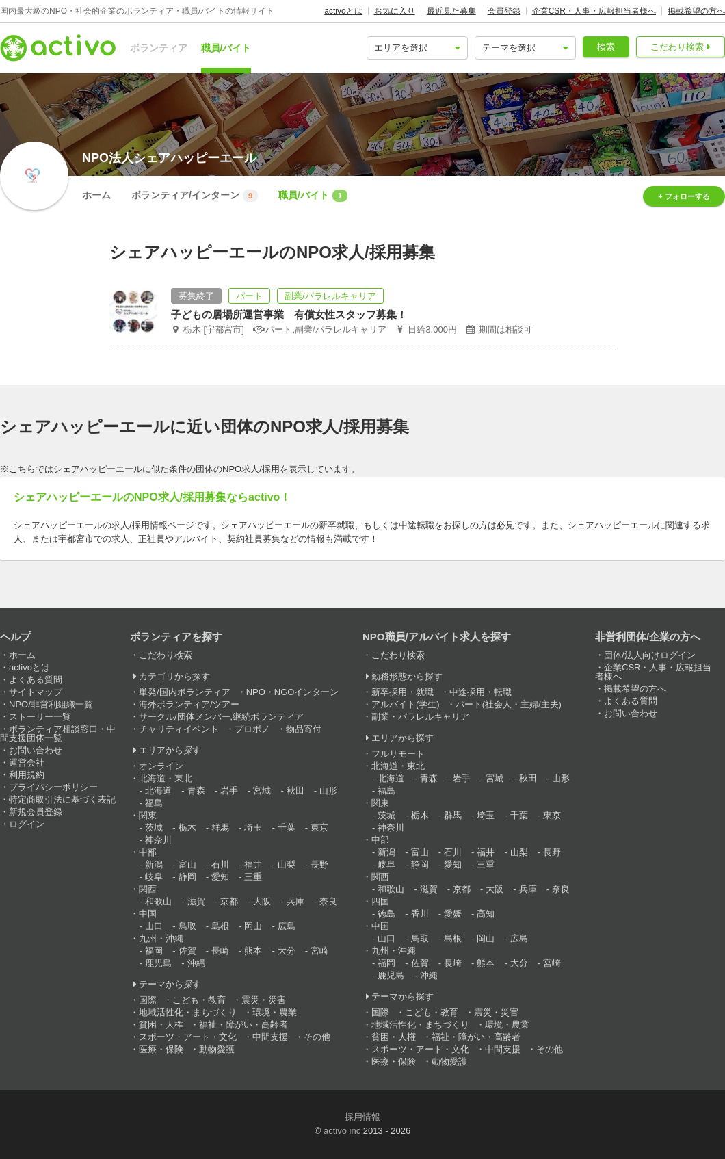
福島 (154, 803)
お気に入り (394, 11)
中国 (148, 914)
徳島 (386, 914)
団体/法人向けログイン (650, 655)
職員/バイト (226, 47)
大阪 (262, 901)
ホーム (96, 195)
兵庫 (295, 901)
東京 (319, 827)
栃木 (187, 827)
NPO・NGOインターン (292, 692)
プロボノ (252, 729)
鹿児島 (158, 963)
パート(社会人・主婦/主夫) (509, 704)
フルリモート (398, 753)
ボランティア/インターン (194, 196)
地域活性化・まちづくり (188, 1012)
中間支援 (270, 1037)
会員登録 (504, 11)
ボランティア (158, 47)
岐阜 (154, 877)
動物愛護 (217, 1049)
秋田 (295, 790)
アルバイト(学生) (405, 704)
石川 (220, 864)
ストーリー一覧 (40, 717)
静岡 (187, 877)
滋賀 (196, 901)
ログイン (26, 824)
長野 (319, 864)
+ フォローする (683, 196)
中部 (148, 852)
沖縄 (196, 963)
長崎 (220, 951)
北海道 (158, 790)
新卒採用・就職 (402, 692)
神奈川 (158, 840)
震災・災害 (263, 1000)
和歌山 (158, 901)
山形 (328, 790)
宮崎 (319, 951)
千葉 (286, 827)
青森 (196, 790)
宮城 (262, 790)
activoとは (343, 11)
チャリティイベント (179, 729)
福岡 (154, 951)
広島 (286, 926)
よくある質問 (35, 680)
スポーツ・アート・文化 (188, 1037)
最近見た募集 (451, 11)
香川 (420, 914)
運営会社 (26, 762)
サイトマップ (35, 692)
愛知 (220, 877)
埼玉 (253, 827)
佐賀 (187, 951)
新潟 (154, 864)
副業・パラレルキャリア (420, 717)
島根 (220, 926)
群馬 (220, 827)
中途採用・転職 (480, 692)
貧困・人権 (161, 1024)
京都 (229, 901)
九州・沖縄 (161, 938)
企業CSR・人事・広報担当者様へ (594, 11)
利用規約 (26, 775)
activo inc (342, 1130)
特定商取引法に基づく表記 (62, 799)
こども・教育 (199, 1000)
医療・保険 (161, 1049)
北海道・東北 (165, 778)
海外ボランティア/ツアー (189, 704)
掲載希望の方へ (696, 11)
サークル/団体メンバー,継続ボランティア (221, 717)
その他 (317, 1037)
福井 (253, 864)
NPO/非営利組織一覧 (51, 704)
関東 (148, 815)
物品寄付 (303, 729)
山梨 (286, 864)
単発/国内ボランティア (184, 692)
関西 (148, 889)
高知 (486, 914)
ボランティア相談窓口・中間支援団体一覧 (58, 733)
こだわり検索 (677, 47)
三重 (253, 877)
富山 (187, 864)
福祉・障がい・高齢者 (243, 1024)
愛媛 (453, 914)
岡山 (253, 926)
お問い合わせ (35, 750)
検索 (606, 47)
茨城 (154, 827)
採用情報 (362, 1117)
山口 (154, 926)
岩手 (229, 790)
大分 (286, 951)
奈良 (328, 901)
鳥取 (187, 926)
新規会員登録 (35, 812)
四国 (380, 901)
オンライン (161, 766)
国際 (148, 1000)
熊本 (253, 951)
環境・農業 (274, 1012)
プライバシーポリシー (53, 787)
